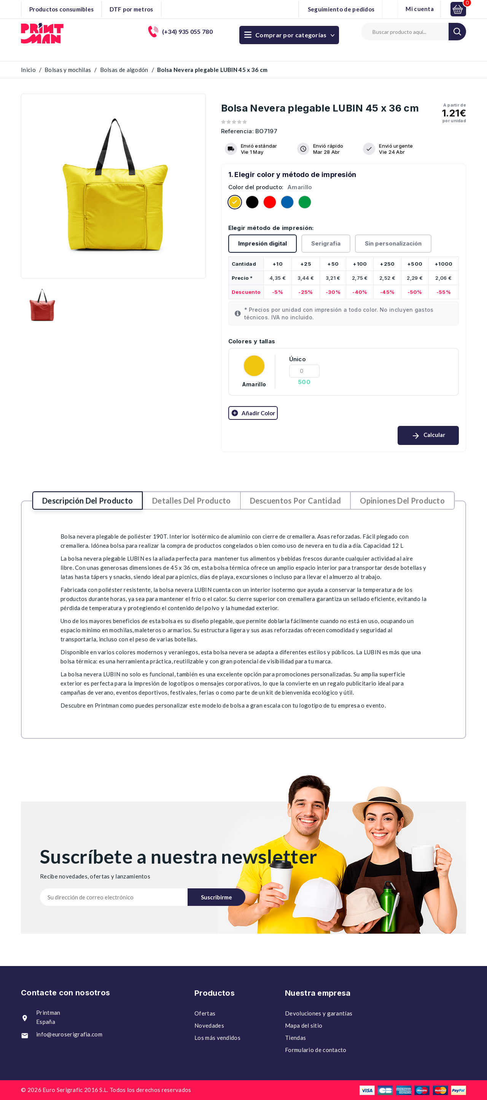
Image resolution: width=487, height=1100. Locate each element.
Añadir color (253, 413)
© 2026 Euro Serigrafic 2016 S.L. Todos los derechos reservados (106, 1089)
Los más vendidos (217, 1037)
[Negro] (252, 203)
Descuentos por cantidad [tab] (295, 500)
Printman (107, 705)
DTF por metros (131, 9)
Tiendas (295, 1037)
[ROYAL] (287, 203)
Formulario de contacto (316, 1049)
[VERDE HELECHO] (304, 203)
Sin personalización (393, 243)
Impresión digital (262, 243)
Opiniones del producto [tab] (402, 500)
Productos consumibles (61, 9)
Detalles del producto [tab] (191, 500)
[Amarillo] (234, 203)
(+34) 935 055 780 (309, 31)
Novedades (209, 1025)
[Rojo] (269, 203)
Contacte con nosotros (65, 992)
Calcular (428, 435)
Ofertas (204, 1013)
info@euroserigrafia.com (69, 1034)
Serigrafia (326, 243)
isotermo (283, 589)
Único (297, 359)
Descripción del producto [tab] (87, 500)
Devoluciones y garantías (318, 1013)
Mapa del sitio (303, 1025)
